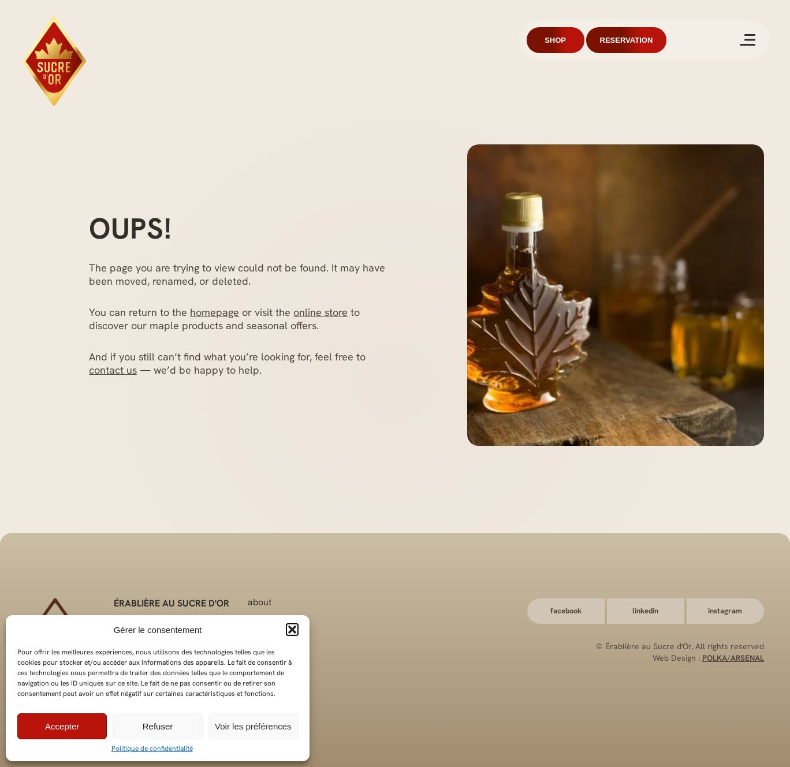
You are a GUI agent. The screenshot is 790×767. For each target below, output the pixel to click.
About (260, 601)
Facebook (566, 611)
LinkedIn (645, 611)
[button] (292, 629)
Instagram (725, 611)
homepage (214, 312)
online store (320, 312)
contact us (113, 370)
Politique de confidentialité (152, 748)
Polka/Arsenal (732, 658)
